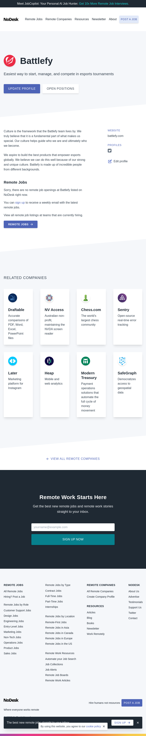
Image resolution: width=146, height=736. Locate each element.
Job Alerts (51, 669)
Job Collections (54, 664)
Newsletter (99, 19)
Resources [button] (82, 19)
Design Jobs (11, 615)
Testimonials (135, 602)
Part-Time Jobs (54, 601)
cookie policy (93, 726)
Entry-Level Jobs (13, 626)
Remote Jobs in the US (58, 643)
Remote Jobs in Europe (58, 638)
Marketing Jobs (12, 631)
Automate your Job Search (60, 658)
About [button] (113, 19)
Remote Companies (59, 19)
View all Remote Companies (73, 458)
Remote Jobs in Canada (59, 633)
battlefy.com (116, 135)
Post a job (129, 19)
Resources (95, 606)
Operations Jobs (13, 642)
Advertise (133, 596)
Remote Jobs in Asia (57, 627)
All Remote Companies (100, 591)
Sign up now (72, 539)
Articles (91, 612)
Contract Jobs (53, 590)
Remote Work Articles (57, 680)
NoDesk (134, 585)
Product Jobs (11, 648)
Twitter (132, 612)
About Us (133, 591)
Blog (89, 617)
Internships (51, 606)
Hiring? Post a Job (14, 596)
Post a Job (132, 702)
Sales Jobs (10, 653)
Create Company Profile (101, 596)
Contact (132, 618)
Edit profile (118, 161)
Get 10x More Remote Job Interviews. (104, 3)
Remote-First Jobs (55, 622)
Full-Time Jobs (53, 596)
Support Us (134, 607)
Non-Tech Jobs (12, 637)
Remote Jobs (33, 19)
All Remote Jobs (13, 591)
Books (90, 623)
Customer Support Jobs (17, 610)
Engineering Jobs (14, 621)
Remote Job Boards (56, 675)
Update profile (22, 88)
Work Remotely (96, 633)
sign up (20, 202)
